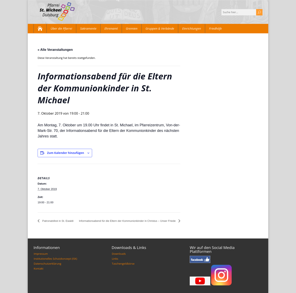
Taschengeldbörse (123, 263)
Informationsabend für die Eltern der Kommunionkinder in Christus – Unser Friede (127, 220)
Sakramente (88, 28)
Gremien (132, 28)
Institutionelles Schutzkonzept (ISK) (55, 258)
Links (115, 258)
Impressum (41, 254)
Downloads (119, 254)
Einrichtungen (191, 28)
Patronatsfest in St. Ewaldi (57, 220)
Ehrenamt (111, 28)
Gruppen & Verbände (160, 28)
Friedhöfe (215, 28)
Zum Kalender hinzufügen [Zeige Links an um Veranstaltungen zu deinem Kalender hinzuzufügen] (65, 153)
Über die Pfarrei (61, 28)
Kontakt (38, 268)
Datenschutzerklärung (47, 263)
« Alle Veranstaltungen (55, 49)
